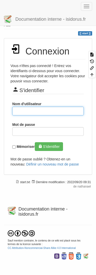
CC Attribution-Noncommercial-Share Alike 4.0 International (42, 248)
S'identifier (49, 146)
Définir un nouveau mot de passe (52, 164)
